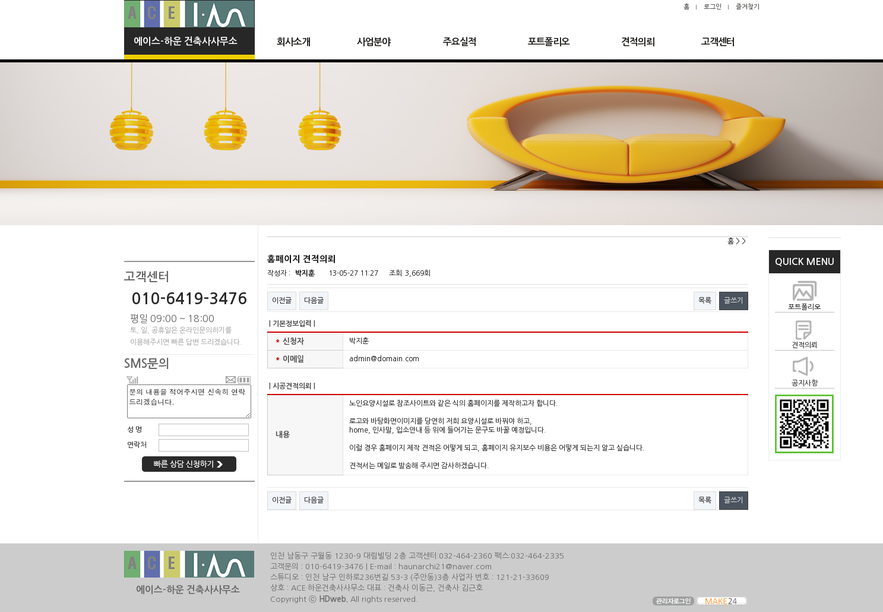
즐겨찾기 (747, 7)
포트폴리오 (548, 41)
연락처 (137, 445)
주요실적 (459, 41)
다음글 (314, 300)
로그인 (712, 7)
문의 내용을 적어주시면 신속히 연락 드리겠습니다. (189, 401)
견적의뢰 (637, 41)
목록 (704, 300)
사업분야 (373, 41)
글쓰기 (733, 300)
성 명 (134, 429)
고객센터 (718, 41)
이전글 (282, 300)
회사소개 (293, 41)
